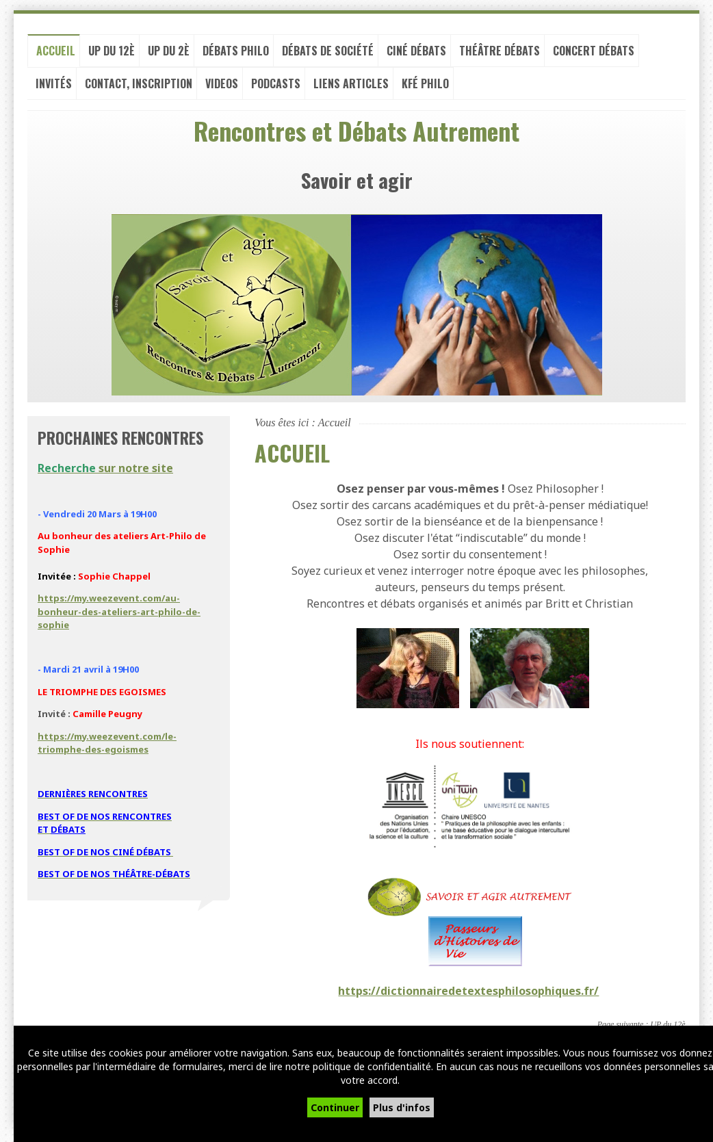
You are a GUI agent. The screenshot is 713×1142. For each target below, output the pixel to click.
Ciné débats (416, 55)
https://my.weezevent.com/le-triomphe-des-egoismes (107, 747)
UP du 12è (111, 55)
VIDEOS (221, 87)
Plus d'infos (401, 1107)
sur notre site (105, 472)
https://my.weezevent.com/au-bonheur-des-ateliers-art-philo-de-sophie (119, 615)
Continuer (335, 1107)
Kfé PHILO (425, 87)
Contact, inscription (138, 87)
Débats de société (328, 55)
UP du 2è (169, 55)
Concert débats (593, 55)
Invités (54, 87)
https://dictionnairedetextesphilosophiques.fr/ (468, 994)
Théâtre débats (499, 55)
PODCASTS (275, 87)
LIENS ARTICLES (351, 87)
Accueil (55, 55)
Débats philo (236, 55)
